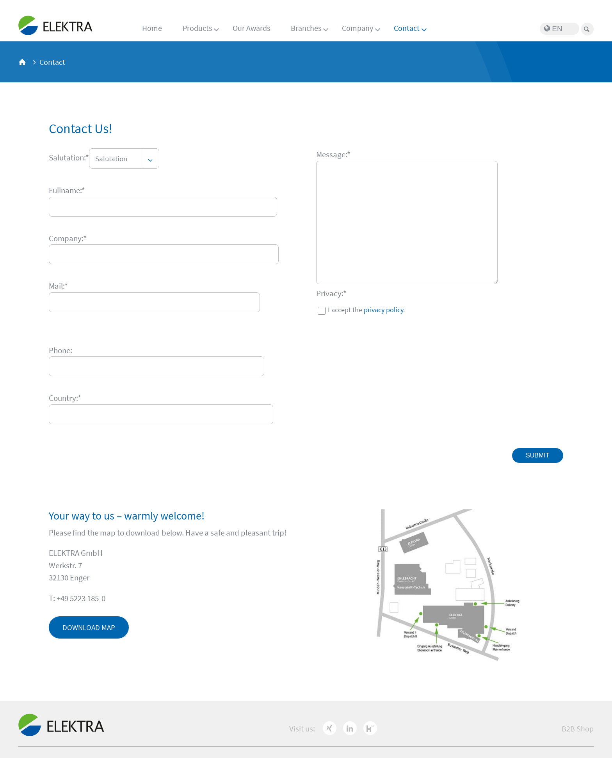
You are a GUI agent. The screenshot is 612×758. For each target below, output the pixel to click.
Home (152, 28)
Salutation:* (69, 157)
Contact (407, 28)
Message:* (333, 154)
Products (197, 28)
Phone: (60, 350)
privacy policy (383, 309)
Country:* (65, 398)
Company (357, 28)
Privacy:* (331, 293)
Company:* (68, 238)
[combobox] (124, 158)
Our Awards (251, 28)
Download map (88, 627)
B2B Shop (578, 728)
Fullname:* (67, 190)
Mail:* (58, 286)
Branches (306, 28)
